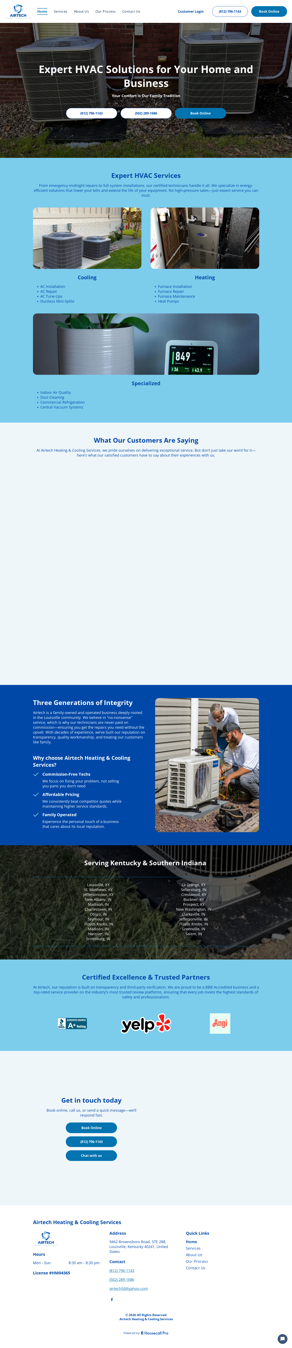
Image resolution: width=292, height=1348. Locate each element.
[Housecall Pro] (154, 1333)
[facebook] (111, 1300)
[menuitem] (42, 11)
